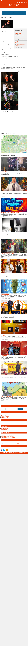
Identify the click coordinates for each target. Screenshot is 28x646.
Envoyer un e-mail (21, 39)
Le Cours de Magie (4, 171)
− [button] (2, 138)
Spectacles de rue (4, 415)
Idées (21, 453)
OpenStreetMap (25, 152)
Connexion (25, 2)
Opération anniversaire (5, 294)
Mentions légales (6, 453)
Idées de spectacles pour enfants (6, 435)
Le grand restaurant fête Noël (6, 273)
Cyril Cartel (3, 380)
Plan (18, 453)
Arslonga (3, 257)
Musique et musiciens (4, 414)
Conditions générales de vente (13, 453)
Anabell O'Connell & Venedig (6, 298)
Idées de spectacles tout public (6, 434)
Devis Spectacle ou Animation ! (14, 13)
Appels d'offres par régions (5, 423)
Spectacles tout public (4, 417)
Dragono (3, 400)
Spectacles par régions (5, 430)
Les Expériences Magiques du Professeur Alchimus (10, 212)
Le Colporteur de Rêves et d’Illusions (7, 253)
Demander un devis (4, 422)
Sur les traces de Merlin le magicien (7, 396)
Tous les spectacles (4, 428)
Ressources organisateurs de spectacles (8, 436)
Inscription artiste (20, 2)
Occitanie (16, 42)
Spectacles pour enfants (5, 416)
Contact (23, 453)
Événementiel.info (20, 443)
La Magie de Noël (4, 355)
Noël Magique (3, 335)
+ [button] (2, 136)
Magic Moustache (18, 33)
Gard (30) (16, 41)
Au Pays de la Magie (4, 314)
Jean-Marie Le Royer (5, 339)
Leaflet (21, 152)
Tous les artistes (4, 429)
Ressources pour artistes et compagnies (8, 437)
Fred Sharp (3, 196)
